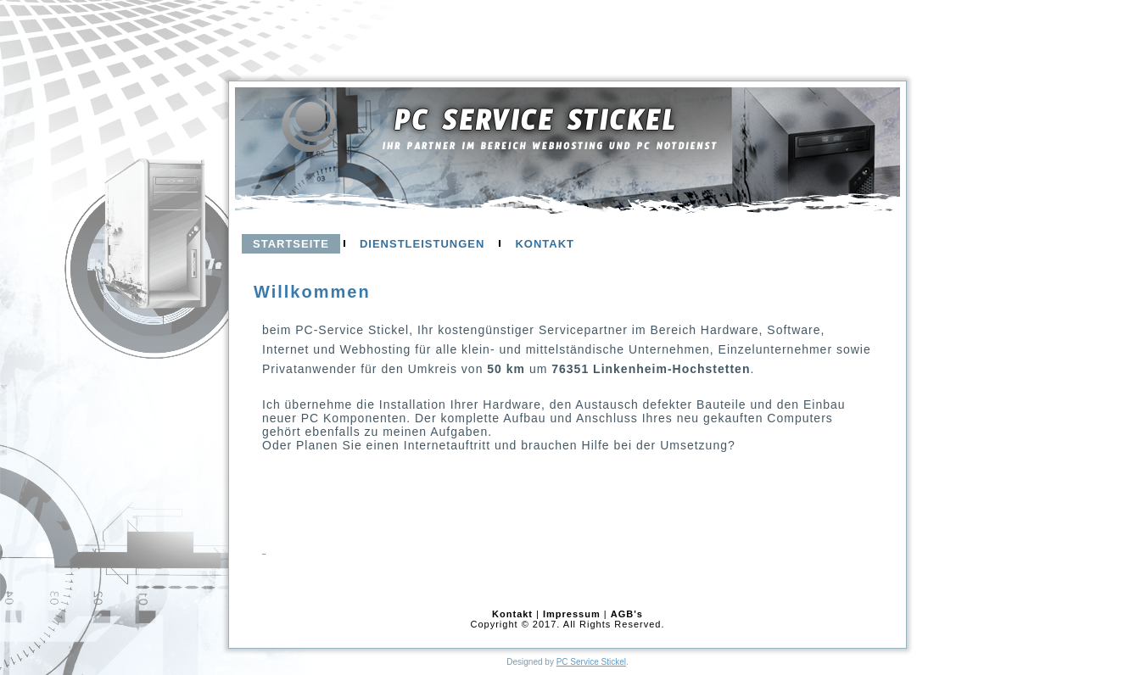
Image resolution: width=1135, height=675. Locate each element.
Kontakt (544, 243)
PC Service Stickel (534, 127)
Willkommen (312, 291)
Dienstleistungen (422, 243)
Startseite (291, 243)
